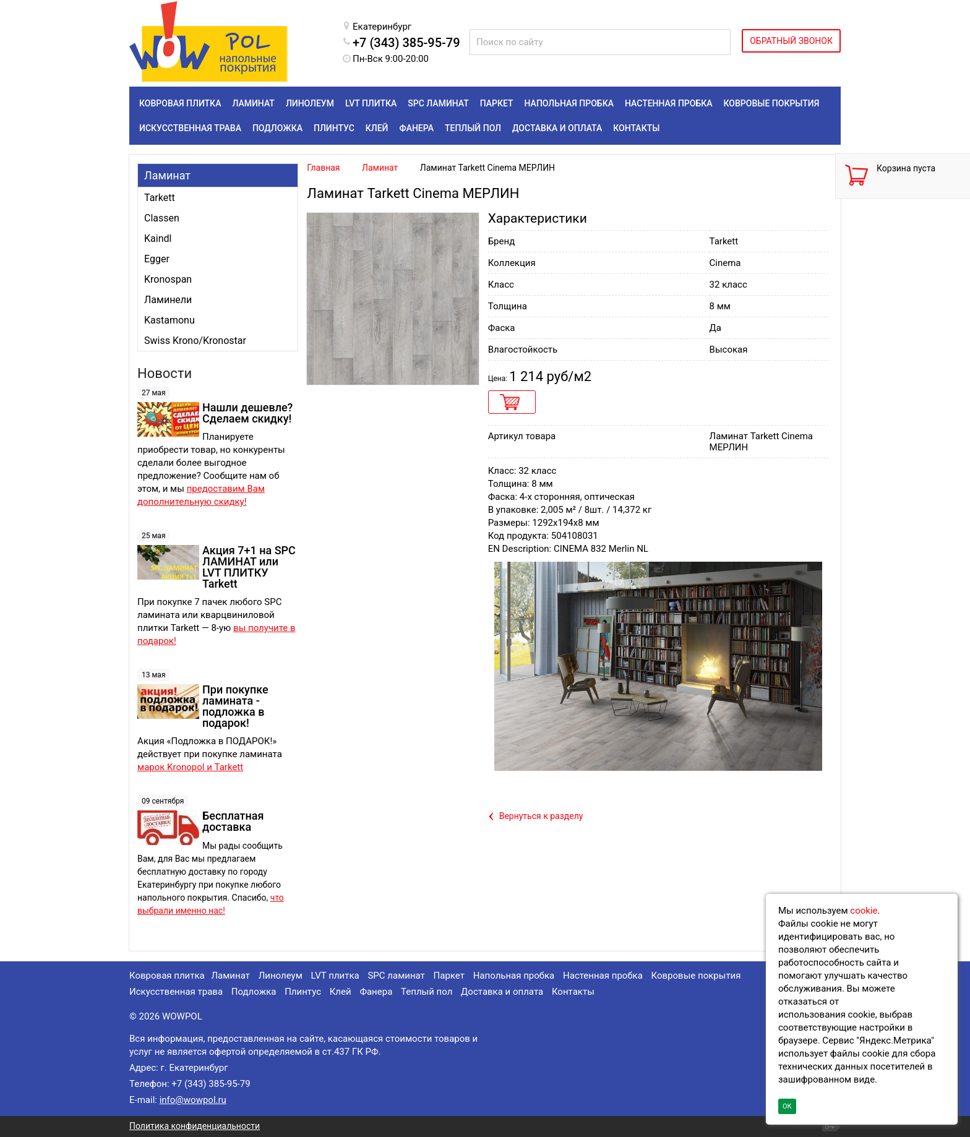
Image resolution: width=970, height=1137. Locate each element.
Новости (164, 373)
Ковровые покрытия (696, 975)
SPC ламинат (395, 975)
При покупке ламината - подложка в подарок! (235, 706)
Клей (340, 991)
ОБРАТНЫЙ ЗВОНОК (791, 41)
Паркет (449, 975)
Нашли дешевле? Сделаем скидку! (247, 413)
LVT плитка (335, 975)
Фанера (375, 991)
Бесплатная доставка (233, 821)
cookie (863, 910)
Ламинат (167, 175)
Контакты (573, 991)
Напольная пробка (514, 975)
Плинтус (303, 991)
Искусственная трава (176, 991)
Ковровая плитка (167, 975)
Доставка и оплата (502, 991)
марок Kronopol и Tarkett (190, 767)
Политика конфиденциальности (194, 1126)
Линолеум (281, 975)
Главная (323, 168)
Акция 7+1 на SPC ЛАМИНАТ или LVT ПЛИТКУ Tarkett (249, 567)
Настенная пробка (603, 975)
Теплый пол (426, 991)
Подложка (254, 991)
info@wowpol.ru (193, 1099)
